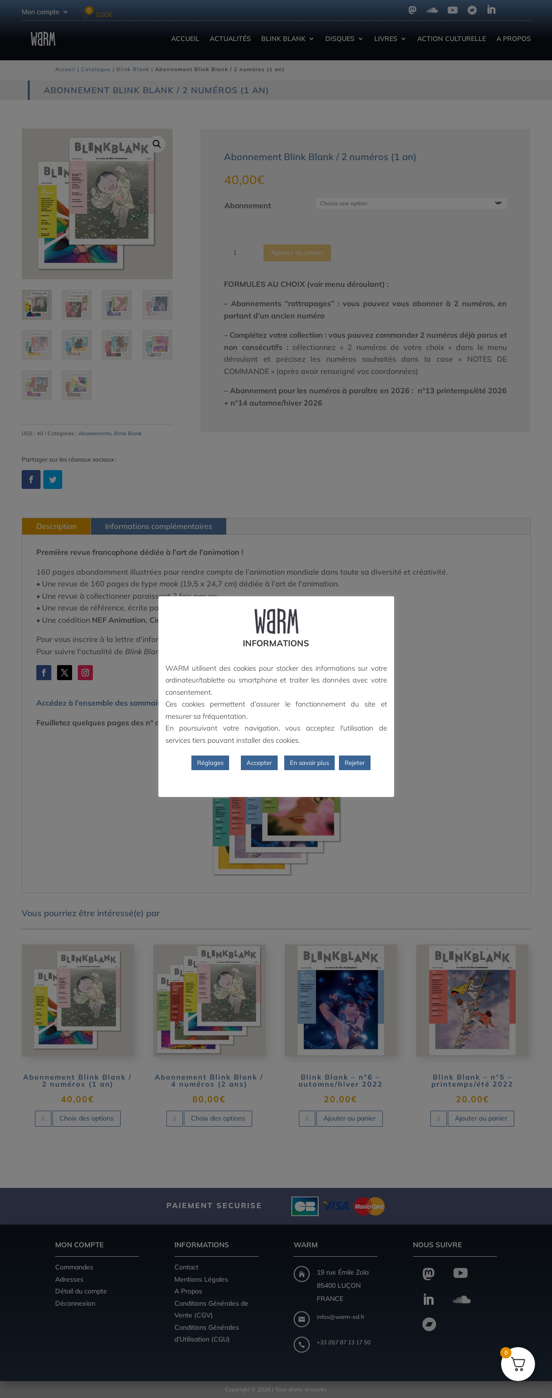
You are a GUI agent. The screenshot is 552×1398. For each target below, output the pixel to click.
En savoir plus (309, 762)
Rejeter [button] (355, 762)
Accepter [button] (259, 762)
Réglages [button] (210, 762)
